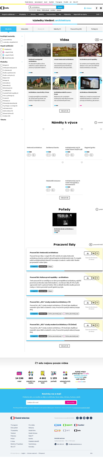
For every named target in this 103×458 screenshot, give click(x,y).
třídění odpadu (45, 10)
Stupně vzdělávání (8, 14)
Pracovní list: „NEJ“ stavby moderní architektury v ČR (50, 303)
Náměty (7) (57, 30)
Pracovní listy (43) (76, 30)
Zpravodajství (38, 2)
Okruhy (33, 14)
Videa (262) (24, 30)
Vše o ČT (75, 2)
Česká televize (29, 2)
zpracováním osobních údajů (81, 409)
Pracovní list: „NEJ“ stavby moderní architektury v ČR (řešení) (53, 326)
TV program (59, 2)
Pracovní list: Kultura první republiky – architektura (49, 278)
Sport (45, 2)
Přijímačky (67, 14)
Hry (60, 14)
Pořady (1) (94, 30)
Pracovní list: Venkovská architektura (44, 254)
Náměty (41, 14)
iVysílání (51, 2)
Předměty (22, 14)
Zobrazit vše (64, 112)
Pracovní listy (51, 14)
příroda (39, 10)
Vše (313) (8, 30)
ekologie (59, 10)
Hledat (60, 7)
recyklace (52, 10)
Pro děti (66, 2)
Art (71, 2)
